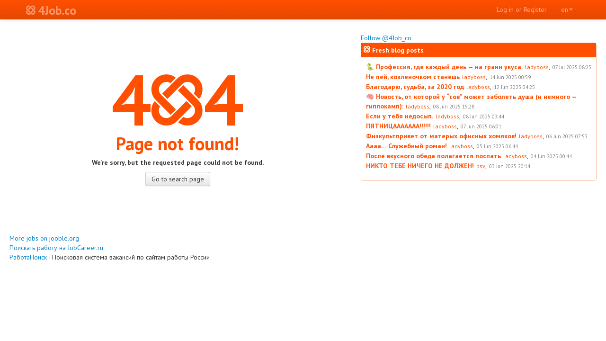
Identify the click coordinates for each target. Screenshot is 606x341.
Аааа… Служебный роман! (406, 146)
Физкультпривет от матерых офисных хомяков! (441, 136)
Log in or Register (522, 9)
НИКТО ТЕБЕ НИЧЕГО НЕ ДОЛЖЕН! (420, 166)
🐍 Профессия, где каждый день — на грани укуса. (444, 67)
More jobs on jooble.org (44, 238)
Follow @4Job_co (386, 38)
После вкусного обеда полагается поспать (433, 156)
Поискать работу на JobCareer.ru (56, 247)
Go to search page (178, 179)
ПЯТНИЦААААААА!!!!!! (398, 126)
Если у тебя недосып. (399, 116)
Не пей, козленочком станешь (413, 76)
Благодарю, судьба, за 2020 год (415, 86)
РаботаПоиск (28, 257)
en (567, 9)
